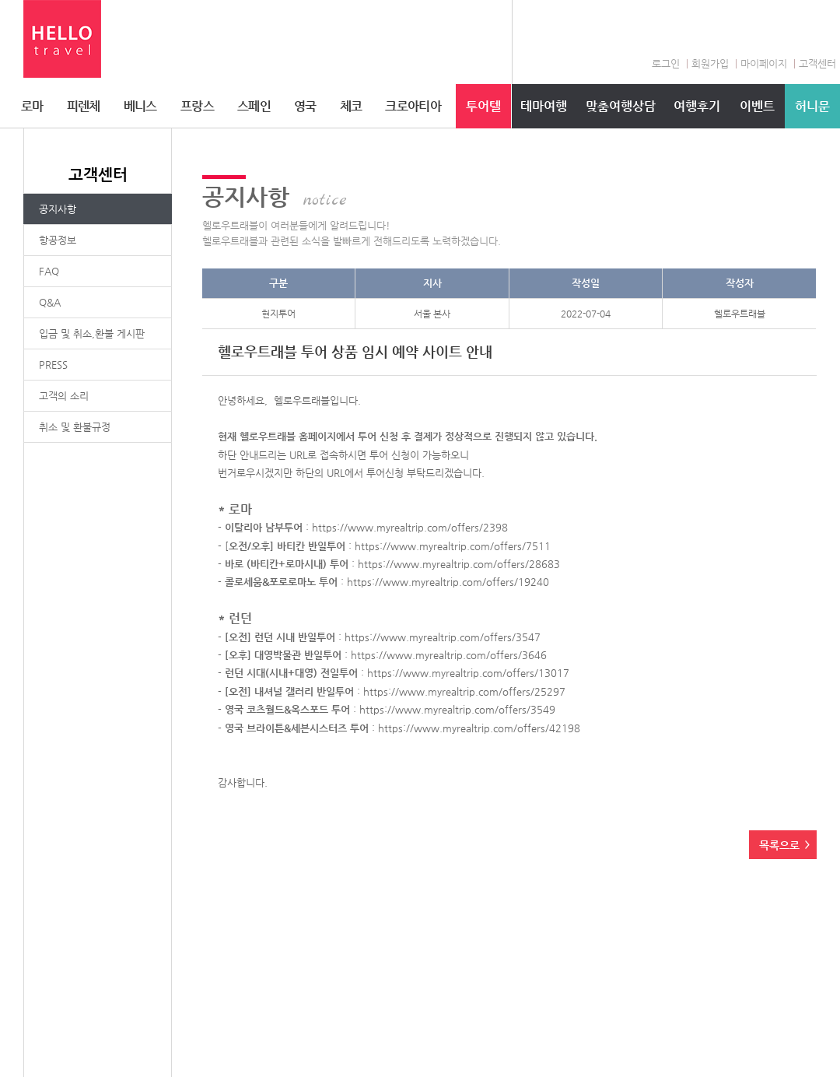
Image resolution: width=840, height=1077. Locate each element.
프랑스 (197, 106)
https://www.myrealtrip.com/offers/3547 (443, 637)
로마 (32, 106)
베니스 (140, 106)
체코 (351, 106)
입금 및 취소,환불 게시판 (92, 333)
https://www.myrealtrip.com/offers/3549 (457, 709)
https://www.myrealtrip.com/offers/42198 (479, 728)
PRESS (53, 364)
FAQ (49, 271)
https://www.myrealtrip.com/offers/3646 (449, 655)
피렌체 (83, 106)
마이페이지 (763, 63)
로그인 (666, 63)
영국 (305, 106)
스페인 (254, 106)
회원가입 (710, 63)
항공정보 (57, 240)
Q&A (50, 302)
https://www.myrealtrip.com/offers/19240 (448, 582)
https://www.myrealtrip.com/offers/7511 (453, 546)
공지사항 (57, 209)
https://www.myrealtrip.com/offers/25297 (464, 691)
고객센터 (817, 63)
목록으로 (779, 845)
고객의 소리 (64, 396)
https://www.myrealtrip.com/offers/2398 (410, 527)
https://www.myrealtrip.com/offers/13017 (468, 673)
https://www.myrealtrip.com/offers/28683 (459, 564)
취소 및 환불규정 (74, 427)
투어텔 (483, 106)
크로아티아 (413, 106)
